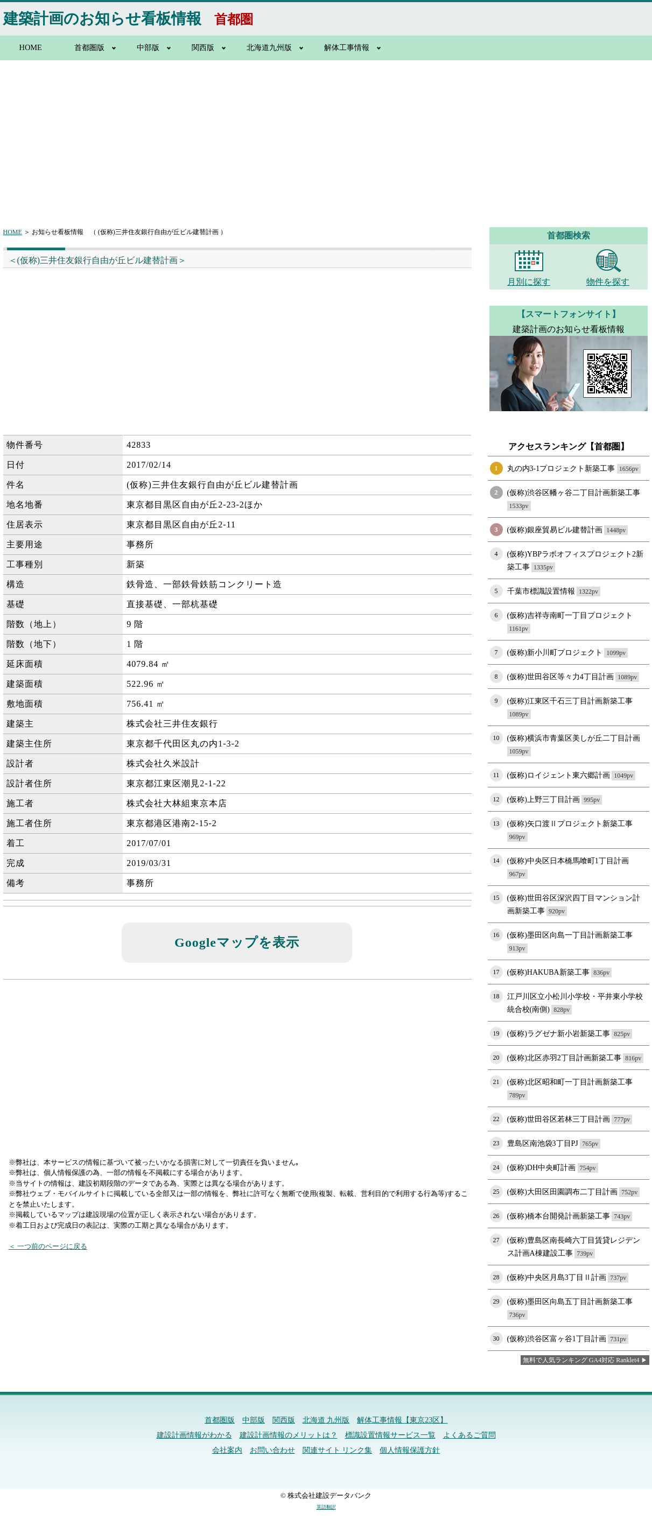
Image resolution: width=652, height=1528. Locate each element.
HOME (30, 47)
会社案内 (227, 1450)
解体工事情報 (346, 47)
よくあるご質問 (469, 1435)
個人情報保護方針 (410, 1450)
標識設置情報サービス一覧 (390, 1435)
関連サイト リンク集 (338, 1450)
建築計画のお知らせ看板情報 (102, 18)
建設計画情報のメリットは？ (289, 1435)
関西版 (203, 47)
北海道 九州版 (326, 1420)
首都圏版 (89, 47)
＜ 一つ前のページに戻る (48, 1246)
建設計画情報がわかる (194, 1435)
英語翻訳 (326, 1507)
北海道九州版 (269, 47)
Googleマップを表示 (236, 942)
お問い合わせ (272, 1450)
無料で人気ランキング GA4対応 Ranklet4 (581, 1360)
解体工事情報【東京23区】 (402, 1420)
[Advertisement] (326, 137)
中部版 (148, 47)
